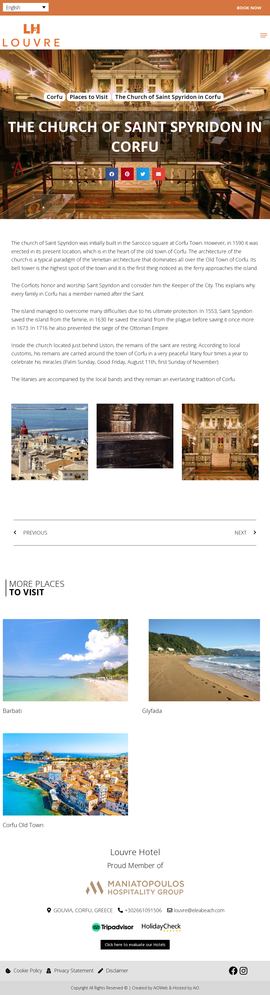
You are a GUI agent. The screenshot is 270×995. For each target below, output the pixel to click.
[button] (111, 174)
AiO (196, 987)
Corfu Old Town (23, 825)
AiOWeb (160, 987)
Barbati (12, 711)
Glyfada (152, 711)
